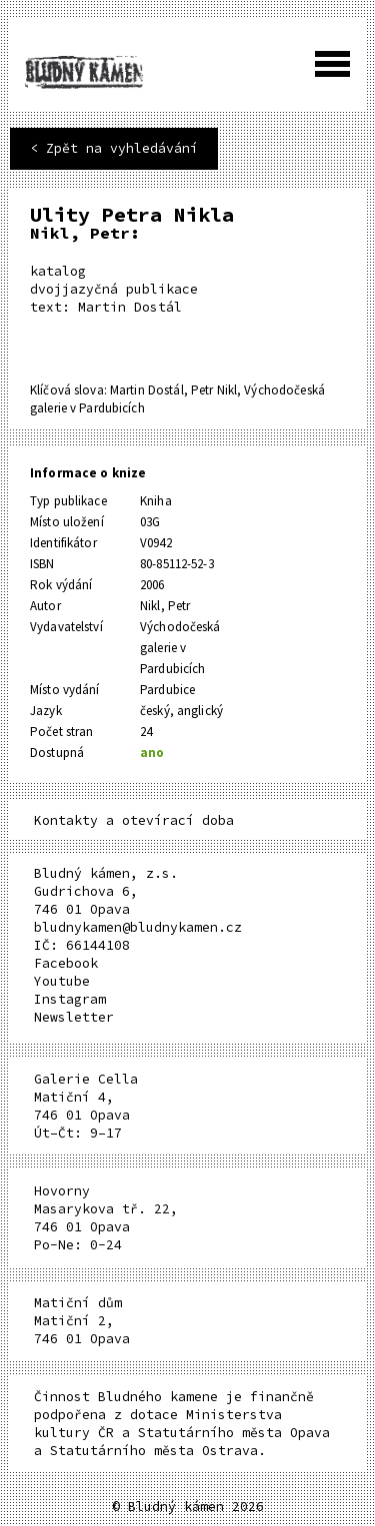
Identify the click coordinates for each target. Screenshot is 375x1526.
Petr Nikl (214, 390)
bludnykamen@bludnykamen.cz (138, 927)
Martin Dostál (147, 390)
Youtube (62, 981)
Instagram (70, 999)
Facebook (66, 963)
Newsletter (74, 1017)
